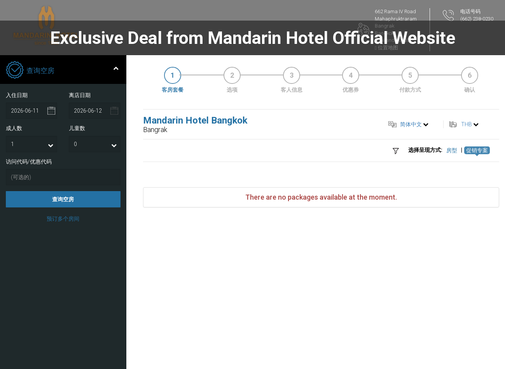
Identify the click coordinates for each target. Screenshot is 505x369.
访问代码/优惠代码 (29, 161)
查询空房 (63, 199)
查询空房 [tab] (62, 70)
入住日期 (17, 95)
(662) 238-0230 (476, 19)
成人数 (14, 128)
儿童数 (77, 128)
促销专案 (477, 150)
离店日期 (80, 95)
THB (466, 124)
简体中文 (411, 124)
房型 (451, 150)
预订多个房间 (63, 219)
